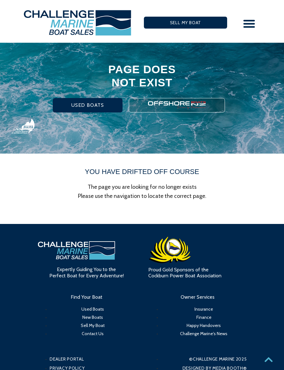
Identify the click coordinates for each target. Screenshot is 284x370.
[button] (249, 23)
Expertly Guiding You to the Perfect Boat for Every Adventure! (86, 272)
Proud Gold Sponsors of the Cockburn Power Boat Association (184, 273)
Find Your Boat (86, 297)
